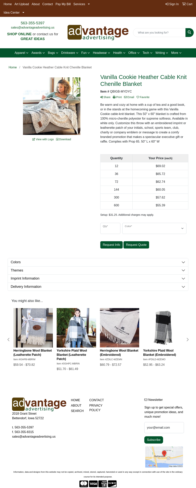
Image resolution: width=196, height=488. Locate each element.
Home (8, 4)
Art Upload (22, 4)
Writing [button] (160, 52)
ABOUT (76, 405)
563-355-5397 (33, 23)
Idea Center (12, 12)
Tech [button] (146, 52)
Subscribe (153, 439)
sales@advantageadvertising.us (32, 27)
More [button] (174, 52)
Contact (47, 4)
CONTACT (96, 400)
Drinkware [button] (68, 52)
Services (79, 4)
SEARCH (77, 411)
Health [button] (117, 52)
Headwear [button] (100, 52)
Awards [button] (36, 52)
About (36, 4)
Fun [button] (84, 52)
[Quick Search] (159, 32)
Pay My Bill (63, 4)
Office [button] (132, 52)
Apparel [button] (20, 52)
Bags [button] (51, 52)
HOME (75, 400)
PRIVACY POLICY (95, 408)
